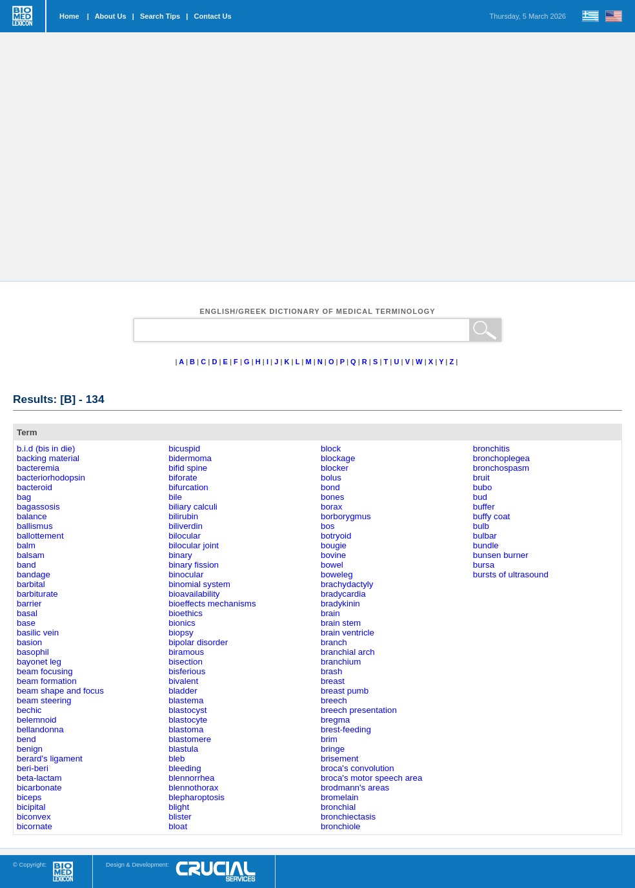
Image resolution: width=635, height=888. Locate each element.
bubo (482, 487)
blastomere (189, 739)
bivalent (183, 681)
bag (24, 497)
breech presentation (359, 710)
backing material (48, 458)
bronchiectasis (348, 816)
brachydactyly (347, 584)
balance (32, 516)
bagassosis (38, 506)
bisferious (186, 671)
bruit (481, 477)
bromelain (340, 797)
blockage (338, 458)
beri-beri (32, 768)
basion (29, 642)
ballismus (35, 526)
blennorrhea (191, 778)
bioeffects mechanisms (212, 603)
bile (175, 497)
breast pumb (344, 691)
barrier (29, 603)
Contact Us (213, 16)
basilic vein (38, 632)
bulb (481, 526)
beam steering (44, 700)
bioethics (185, 613)
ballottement (40, 536)
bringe (333, 749)
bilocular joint (193, 545)
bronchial (338, 807)
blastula (183, 749)
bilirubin (183, 516)
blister (180, 816)
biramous (186, 652)
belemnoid (37, 720)
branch (334, 642)
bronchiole (341, 826)
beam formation (47, 681)
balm (26, 545)
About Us (110, 16)
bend (26, 739)
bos (328, 526)
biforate (182, 477)
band (26, 565)
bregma (335, 720)
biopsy (181, 632)
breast (333, 681)
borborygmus (346, 516)
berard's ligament (50, 758)
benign (30, 749)
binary (180, 555)
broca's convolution (357, 768)
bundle (486, 545)
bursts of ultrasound (511, 574)
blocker (334, 468)
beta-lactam (39, 778)
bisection (185, 661)
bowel (332, 565)
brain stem (341, 623)
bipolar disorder (198, 642)
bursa (483, 565)
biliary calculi (192, 506)
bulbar (485, 536)
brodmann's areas (355, 787)
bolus (331, 477)
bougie (334, 545)
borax (331, 506)
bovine (333, 555)
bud (480, 497)
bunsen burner (501, 555)
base (26, 623)
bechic (29, 710)
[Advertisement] (121, 157)
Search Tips (160, 16)
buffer (484, 506)
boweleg (337, 574)
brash (331, 671)
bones (332, 497)
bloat (177, 826)
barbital (31, 584)
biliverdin (185, 526)
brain (330, 613)
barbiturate (37, 594)
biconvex (34, 816)
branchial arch (348, 652)
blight (178, 807)
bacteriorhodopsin (51, 477)
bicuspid (184, 448)
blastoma (185, 729)
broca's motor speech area (371, 778)
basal (27, 613)
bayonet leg (39, 661)
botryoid (336, 536)
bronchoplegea (501, 458)
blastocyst (187, 710)
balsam (31, 555)
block (331, 448)
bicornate (34, 826)
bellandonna (40, 729)
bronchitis (491, 448)
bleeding (184, 768)
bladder (182, 691)
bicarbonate (39, 787)
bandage (33, 574)
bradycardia (343, 594)
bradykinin (340, 603)
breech (334, 700)
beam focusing (45, 671)
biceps (29, 797)
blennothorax (193, 787)
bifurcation (188, 487)
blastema (185, 700)
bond (330, 487)
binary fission (193, 565)
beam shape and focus (60, 691)
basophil (33, 652)
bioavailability (193, 594)
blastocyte (187, 720)
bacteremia (38, 468)
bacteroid (34, 487)
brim (329, 739)
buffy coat (491, 516)
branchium (341, 661)
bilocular (184, 536)
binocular (185, 574)
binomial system (199, 584)
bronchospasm (501, 468)
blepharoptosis (196, 797)
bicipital (31, 807)
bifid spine (187, 468)
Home (69, 16)
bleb (176, 758)
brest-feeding (346, 729)
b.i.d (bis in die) (46, 448)
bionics (182, 623)
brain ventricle (347, 632)
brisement (340, 758)
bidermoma (190, 458)
